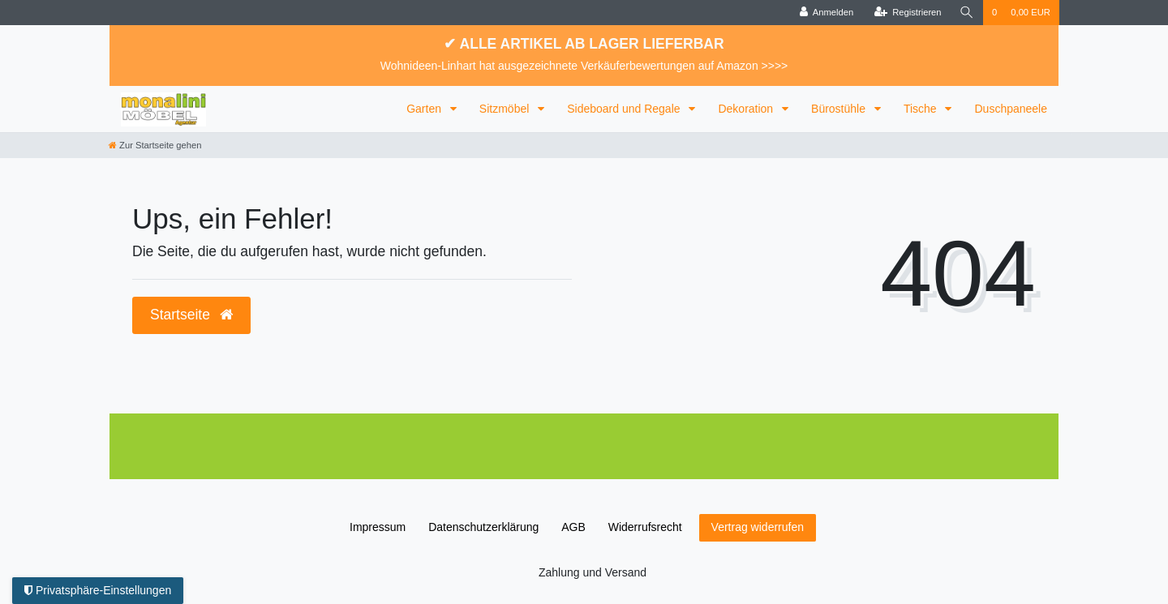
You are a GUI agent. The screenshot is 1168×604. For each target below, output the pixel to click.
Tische (922, 108)
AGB (573, 526)
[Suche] (967, 12)
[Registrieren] (907, 12)
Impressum (378, 526)
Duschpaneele (1010, 108)
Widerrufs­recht (645, 526)
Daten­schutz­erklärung (483, 526)
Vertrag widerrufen (757, 526)
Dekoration (747, 108)
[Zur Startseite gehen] (155, 145)
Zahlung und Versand (592, 572)
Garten (425, 108)
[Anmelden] (827, 12)
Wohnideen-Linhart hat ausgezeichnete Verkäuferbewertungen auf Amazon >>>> (584, 65)
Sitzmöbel (505, 108)
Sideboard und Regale (625, 108)
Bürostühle (840, 108)
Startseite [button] (191, 314)
